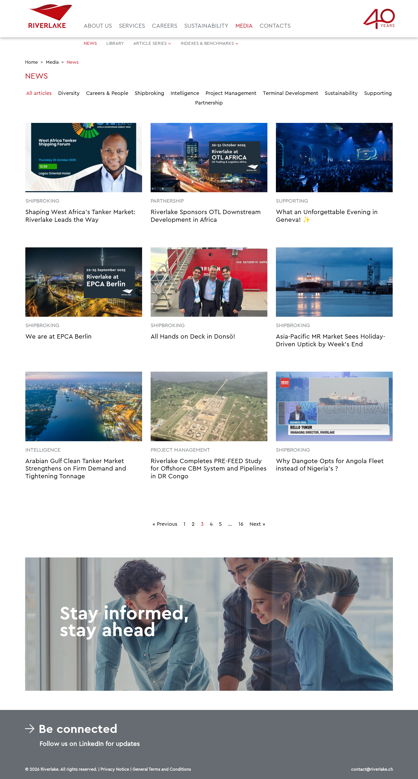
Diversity (69, 93)
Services (132, 26)
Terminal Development (290, 93)
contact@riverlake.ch (372, 769)
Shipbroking (149, 93)
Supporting (378, 93)
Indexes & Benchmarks (207, 43)
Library (115, 43)
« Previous (164, 524)
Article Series (150, 43)
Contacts (275, 26)
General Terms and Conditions (161, 769)
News (90, 43)
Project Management (231, 93)
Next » (257, 524)
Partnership (209, 103)
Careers (164, 26)
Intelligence (185, 93)
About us (98, 26)
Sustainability (206, 26)
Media (244, 26)
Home (31, 62)
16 (240, 524)
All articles (39, 93)
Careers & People (107, 93)
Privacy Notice (115, 769)
